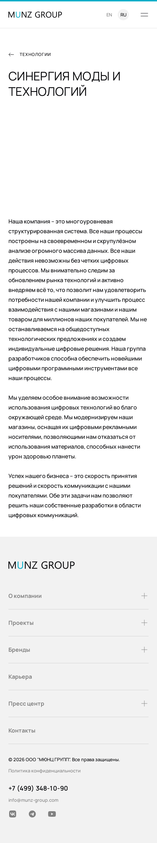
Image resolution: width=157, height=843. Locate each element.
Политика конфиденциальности (44, 770)
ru (123, 15)
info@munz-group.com (33, 800)
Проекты (78, 623)
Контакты (21, 730)
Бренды (78, 649)
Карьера (20, 676)
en (109, 15)
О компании (78, 596)
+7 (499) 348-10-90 (38, 788)
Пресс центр (78, 703)
